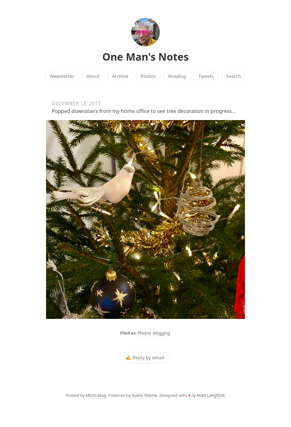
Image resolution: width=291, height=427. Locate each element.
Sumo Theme (144, 395)
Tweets (206, 76)
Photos (148, 76)
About (93, 76)
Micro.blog (96, 395)
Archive (120, 76)
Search (233, 76)
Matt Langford (211, 395)
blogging (161, 333)
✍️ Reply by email (145, 357)
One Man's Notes (145, 57)
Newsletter (62, 76)
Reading (177, 76)
